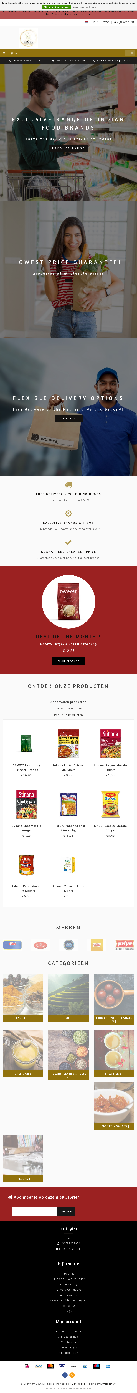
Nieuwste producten (68, 708)
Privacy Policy (68, 1284)
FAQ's (68, 1311)
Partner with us (68, 1295)
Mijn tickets (68, 1342)
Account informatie (68, 1331)
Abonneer (66, 1211)
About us (68, 1273)
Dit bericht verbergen (56, 7)
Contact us (68, 1305)
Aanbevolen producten (68, 702)
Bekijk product (68, 661)
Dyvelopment (108, 1383)
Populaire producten (68, 715)
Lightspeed (78, 1383)
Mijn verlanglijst (69, 1347)
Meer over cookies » (84, 7)
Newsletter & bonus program (68, 1300)
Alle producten (68, 1352)
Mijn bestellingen (68, 1336)
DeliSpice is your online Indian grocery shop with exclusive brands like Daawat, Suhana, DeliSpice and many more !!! (68, 12)
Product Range (68, 148)
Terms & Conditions (68, 1289)
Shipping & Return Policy (69, 1279)
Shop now (68, 418)
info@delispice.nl (70, 1248)
